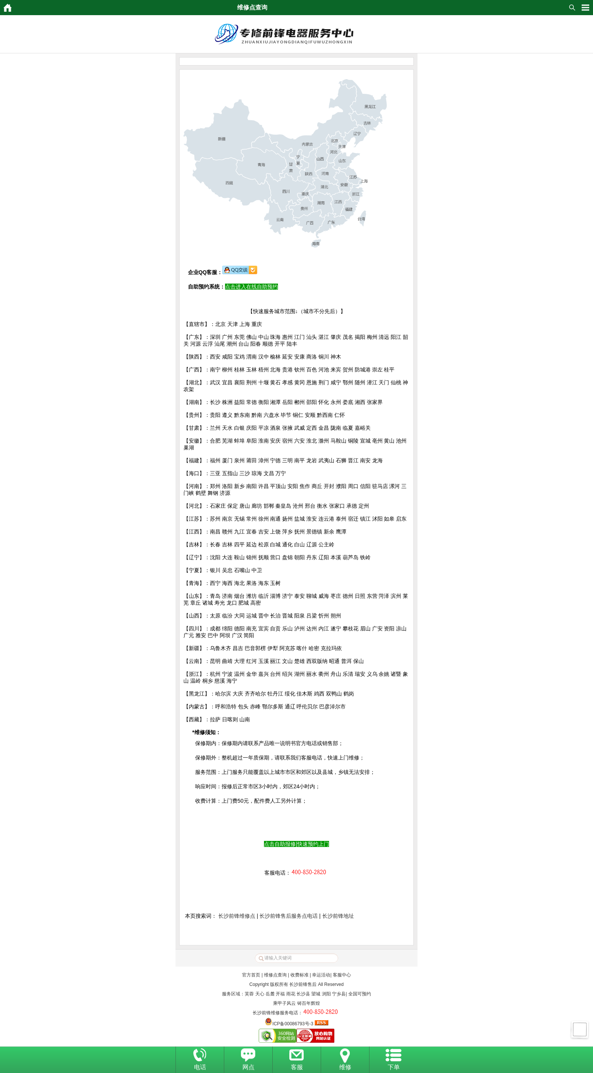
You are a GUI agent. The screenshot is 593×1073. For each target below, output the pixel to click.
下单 (394, 1067)
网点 (248, 1067)
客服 (297, 1067)
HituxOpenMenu (585, 7)
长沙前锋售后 (303, 984)
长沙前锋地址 (338, 916)
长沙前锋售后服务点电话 (288, 916)
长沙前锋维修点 (236, 916)
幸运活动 (321, 975)
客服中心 (342, 975)
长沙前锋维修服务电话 (275, 1012)
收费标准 (299, 975)
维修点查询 (275, 975)
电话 (200, 1067)
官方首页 (251, 975)
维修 (345, 1067)
